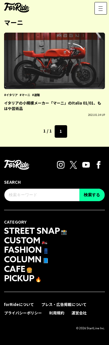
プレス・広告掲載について (64, 304)
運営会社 (79, 313)
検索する (92, 194)
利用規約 (56, 313)
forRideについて (19, 304)
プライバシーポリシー (23, 313)
